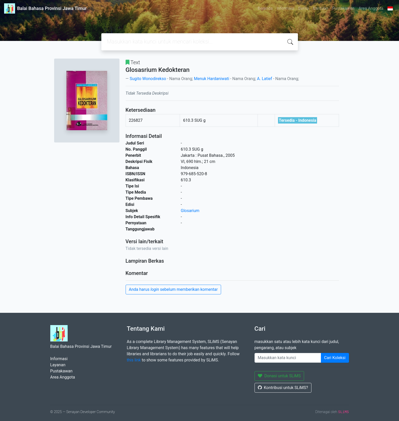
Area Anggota (371, 8)
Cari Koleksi (335, 357)
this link (134, 360)
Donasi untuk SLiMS (279, 375)
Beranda (265, 8)
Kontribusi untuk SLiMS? (283, 387)
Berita (303, 8)
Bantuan (320, 8)
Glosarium (190, 210)
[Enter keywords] (288, 358)
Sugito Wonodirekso (148, 78)
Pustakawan (343, 8)
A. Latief (264, 78)
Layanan (58, 364)
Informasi (285, 8)
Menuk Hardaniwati (211, 78)
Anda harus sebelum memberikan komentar (173, 289)
